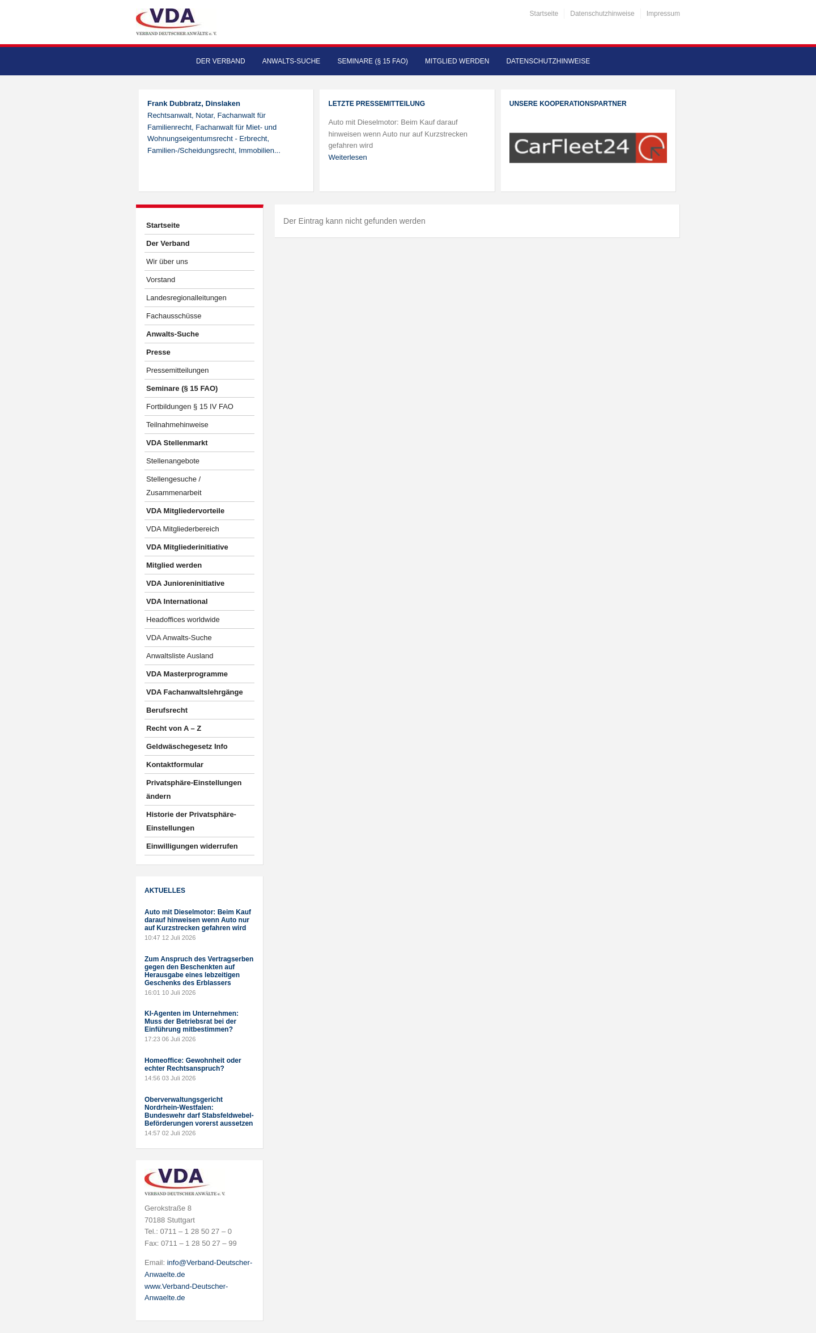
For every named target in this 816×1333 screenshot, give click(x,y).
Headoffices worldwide (183, 619)
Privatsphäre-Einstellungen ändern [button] (193, 789)
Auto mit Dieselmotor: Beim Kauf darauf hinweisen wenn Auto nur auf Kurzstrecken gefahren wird (197, 920)
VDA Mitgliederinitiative (187, 547)
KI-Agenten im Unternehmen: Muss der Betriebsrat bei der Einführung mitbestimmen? (191, 1021)
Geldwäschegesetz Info (187, 746)
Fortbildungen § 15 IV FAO (189, 406)
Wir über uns (167, 261)
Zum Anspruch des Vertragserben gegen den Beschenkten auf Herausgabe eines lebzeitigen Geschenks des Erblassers (198, 971)
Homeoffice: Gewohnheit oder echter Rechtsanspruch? (192, 1064)
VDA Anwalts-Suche (179, 637)
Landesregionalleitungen (186, 297)
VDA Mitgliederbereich (182, 529)
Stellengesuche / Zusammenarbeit (174, 486)
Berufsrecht (167, 710)
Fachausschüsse (174, 316)
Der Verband (220, 61)
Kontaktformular (174, 764)
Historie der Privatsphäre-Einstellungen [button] (191, 821)
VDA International (177, 601)
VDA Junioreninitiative (185, 583)
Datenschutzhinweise (602, 14)
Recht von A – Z (173, 728)
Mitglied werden (457, 61)
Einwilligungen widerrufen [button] (192, 846)
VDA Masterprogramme (187, 674)
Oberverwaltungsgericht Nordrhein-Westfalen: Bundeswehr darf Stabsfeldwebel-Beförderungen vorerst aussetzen (199, 1111)
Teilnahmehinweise (177, 424)
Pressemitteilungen (177, 370)
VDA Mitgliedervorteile (185, 510)
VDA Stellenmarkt (177, 442)
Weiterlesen (347, 157)
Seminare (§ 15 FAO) (372, 61)
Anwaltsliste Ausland (180, 655)
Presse (158, 352)
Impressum (663, 14)
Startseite (544, 14)
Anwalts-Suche (291, 61)
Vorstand (160, 279)
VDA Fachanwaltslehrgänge (194, 692)
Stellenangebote (172, 461)
